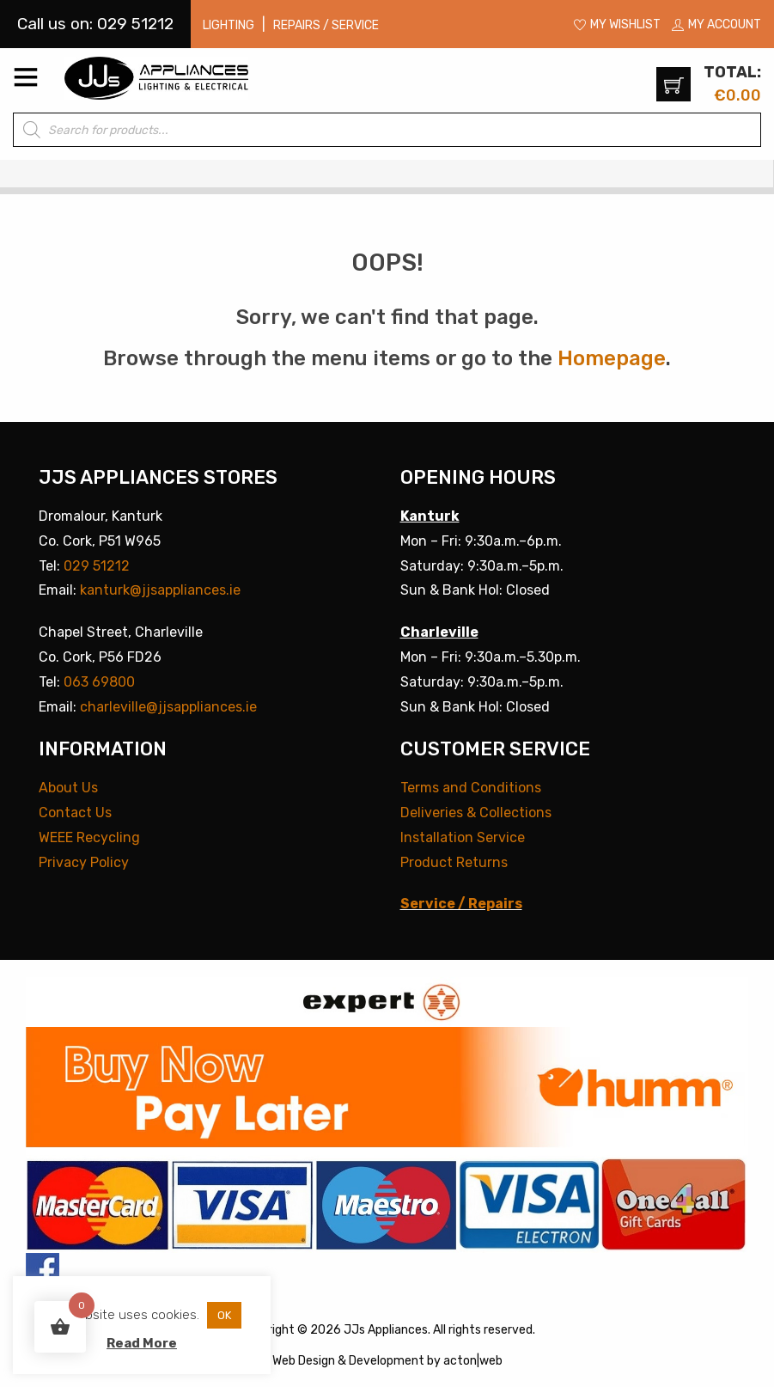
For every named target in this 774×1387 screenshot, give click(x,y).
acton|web (473, 1360)
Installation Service (462, 837)
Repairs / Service (326, 25)
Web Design (303, 1360)
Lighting (228, 25)
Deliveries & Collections (476, 812)
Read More (142, 1343)
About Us (68, 787)
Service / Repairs (461, 903)
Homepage (612, 358)
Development (386, 1360)
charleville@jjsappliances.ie (168, 707)
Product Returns (454, 862)
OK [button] (224, 1315)
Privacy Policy (84, 862)
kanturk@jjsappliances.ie (160, 590)
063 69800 (99, 682)
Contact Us (75, 812)
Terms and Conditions (470, 787)
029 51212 (97, 566)
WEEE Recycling (89, 837)
